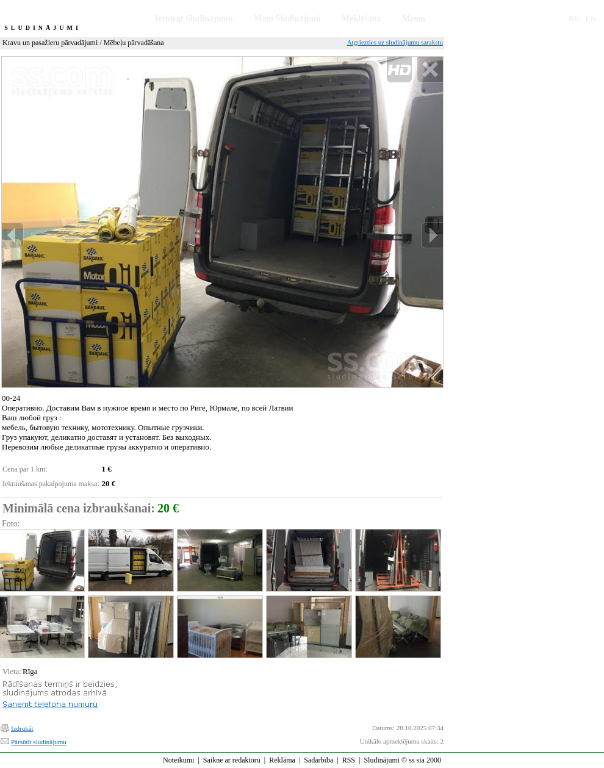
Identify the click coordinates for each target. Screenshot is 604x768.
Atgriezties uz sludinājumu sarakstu (395, 42)
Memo (413, 18)
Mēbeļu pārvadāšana (134, 42)
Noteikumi (178, 760)
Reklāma (282, 760)
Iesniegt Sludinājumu (194, 18)
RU (574, 18)
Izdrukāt (22, 728)
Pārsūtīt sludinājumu (39, 741)
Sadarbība (318, 760)
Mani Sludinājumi (287, 18)
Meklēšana (361, 18)
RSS (348, 760)
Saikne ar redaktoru (232, 760)
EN (590, 18)
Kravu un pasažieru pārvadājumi (50, 42)
